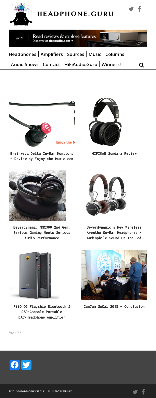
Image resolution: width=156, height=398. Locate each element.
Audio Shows (25, 64)
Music (95, 54)
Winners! (111, 64)
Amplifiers (52, 54)
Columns (114, 54)
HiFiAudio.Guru (80, 64)
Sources (75, 54)
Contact (51, 64)
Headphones (22, 54)
